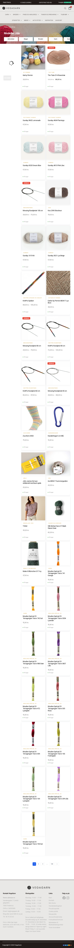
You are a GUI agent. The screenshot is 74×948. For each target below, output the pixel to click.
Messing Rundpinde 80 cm (57, 391)
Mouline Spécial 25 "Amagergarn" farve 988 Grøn (33, 662)
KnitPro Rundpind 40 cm (56, 346)
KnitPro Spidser (28, 301)
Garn (8, 14)
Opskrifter (17, 20)
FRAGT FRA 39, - (7, 2)
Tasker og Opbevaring (49, 14)
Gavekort (58, 20)
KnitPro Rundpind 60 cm (31, 391)
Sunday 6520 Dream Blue (32, 165)
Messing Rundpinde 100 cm (33, 211)
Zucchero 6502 (28, 436)
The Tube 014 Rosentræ (56, 75)
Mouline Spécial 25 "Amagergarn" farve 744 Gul (33, 843)
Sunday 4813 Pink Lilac (56, 165)
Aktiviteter (38, 20)
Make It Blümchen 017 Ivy (32, 571)
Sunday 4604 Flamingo (56, 120)
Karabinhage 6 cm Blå (55, 436)
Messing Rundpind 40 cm (32, 346)
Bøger (27, 20)
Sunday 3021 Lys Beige (56, 256)
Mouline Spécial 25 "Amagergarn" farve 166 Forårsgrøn (56, 754)
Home (6, 27)
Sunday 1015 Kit (28, 256)
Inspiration (49, 20)
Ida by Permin (28, 75)
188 (52, 864)
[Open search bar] (65, 8)
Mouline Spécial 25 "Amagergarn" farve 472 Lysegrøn (31, 708)
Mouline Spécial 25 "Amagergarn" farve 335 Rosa (56, 708)
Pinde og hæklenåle (31, 14)
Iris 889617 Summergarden (58, 481)
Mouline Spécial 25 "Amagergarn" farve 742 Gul (33, 617)
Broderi (17, 14)
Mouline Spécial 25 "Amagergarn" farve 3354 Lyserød (57, 618)
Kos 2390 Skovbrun (55, 211)
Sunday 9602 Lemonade (31, 120)
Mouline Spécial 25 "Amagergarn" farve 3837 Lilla (57, 663)
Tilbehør (65, 14)
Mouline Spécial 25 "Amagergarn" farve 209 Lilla (58, 798)
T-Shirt (25, 526)
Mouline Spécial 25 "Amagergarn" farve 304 (31, 753)
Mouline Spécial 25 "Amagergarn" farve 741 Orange (56, 573)
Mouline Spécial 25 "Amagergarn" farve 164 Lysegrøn (31, 799)
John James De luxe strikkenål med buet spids (32, 482)
